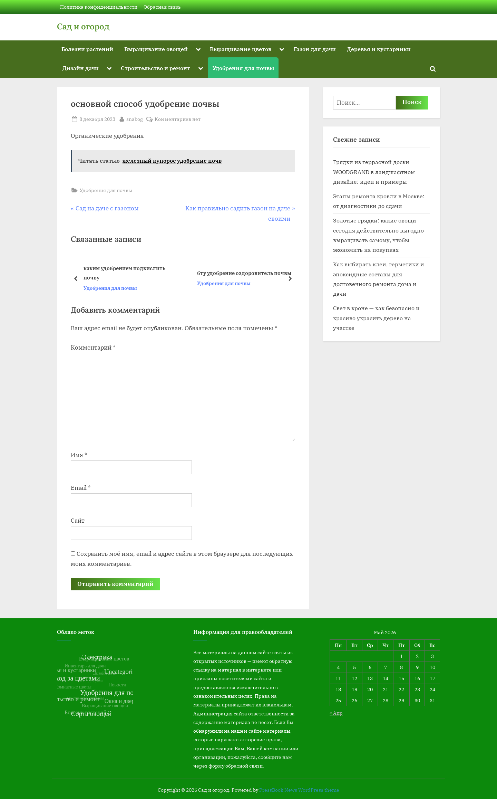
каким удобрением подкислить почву (124, 273)
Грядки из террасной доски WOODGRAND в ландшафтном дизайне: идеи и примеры (374, 171)
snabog (134, 118)
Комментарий (93, 347)
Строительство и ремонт (155, 68)
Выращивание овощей (156, 49)
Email (81, 488)
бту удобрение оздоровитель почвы (244, 272)
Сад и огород (83, 26)
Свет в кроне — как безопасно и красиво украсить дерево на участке (376, 317)
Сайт (78, 520)
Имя (79, 455)
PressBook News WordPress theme (299, 790)
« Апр (336, 713)
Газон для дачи (315, 49)
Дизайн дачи (80, 68)
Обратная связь (162, 6)
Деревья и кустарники (379, 49)
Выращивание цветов (240, 49)
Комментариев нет (178, 119)
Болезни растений (87, 49)
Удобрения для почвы (243, 68)
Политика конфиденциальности (98, 6)
